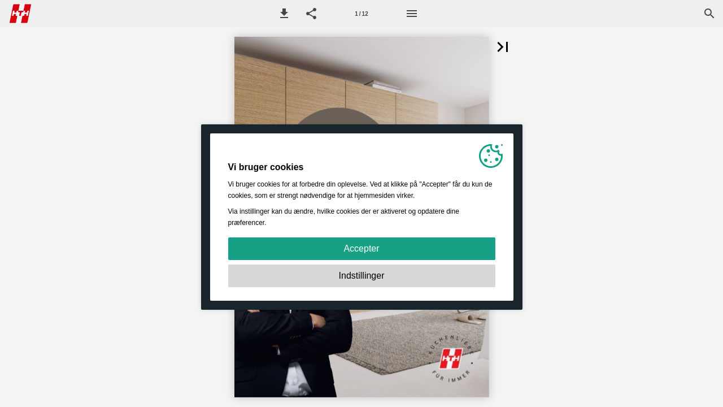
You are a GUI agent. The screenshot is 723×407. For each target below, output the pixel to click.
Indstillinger (362, 275)
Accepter (361, 248)
